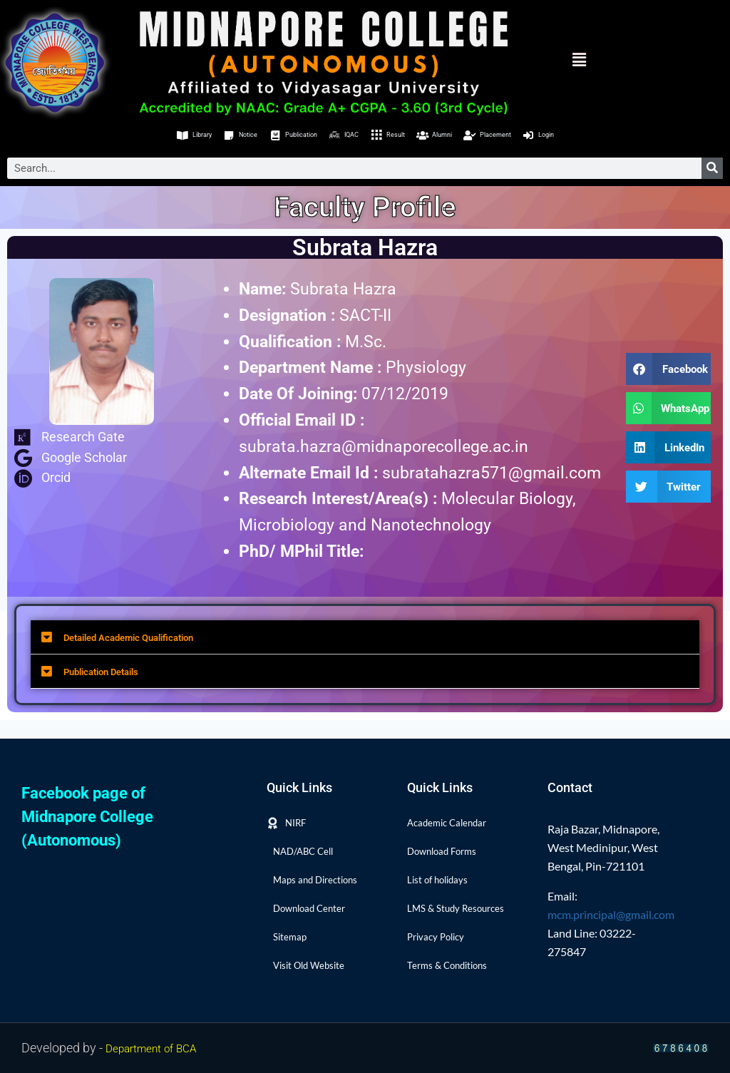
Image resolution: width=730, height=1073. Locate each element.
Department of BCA (160, 1047)
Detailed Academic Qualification (190, 643)
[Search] (712, 172)
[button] (555, 59)
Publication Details (138, 683)
